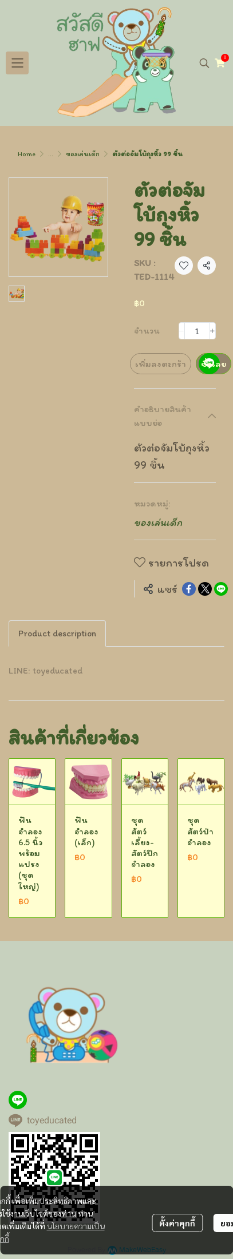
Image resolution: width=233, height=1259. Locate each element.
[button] (204, 63)
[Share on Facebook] (189, 589)
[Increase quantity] (212, 331)
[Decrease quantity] (181, 331)
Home (26, 154)
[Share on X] (205, 589)
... (50, 154)
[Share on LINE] (221, 589)
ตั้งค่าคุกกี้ (177, 1223)
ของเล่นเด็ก (83, 154)
